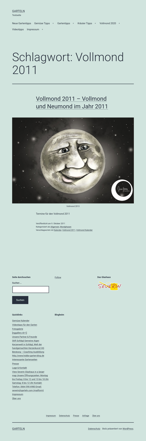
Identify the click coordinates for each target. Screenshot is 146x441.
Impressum (33, 29)
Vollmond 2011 (68, 230)
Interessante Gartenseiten (24, 359)
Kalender (57, 230)
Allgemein (55, 227)
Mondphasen (65, 227)
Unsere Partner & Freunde (30, 347)
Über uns (16, 398)
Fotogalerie (30, 331)
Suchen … (17, 283)
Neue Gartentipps (21, 23)
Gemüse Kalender (20, 320)
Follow (58, 277)
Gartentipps (63, 23)
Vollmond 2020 (108, 23)
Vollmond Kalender (84, 230)
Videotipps (18, 29)
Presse (15, 363)
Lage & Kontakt (30, 379)
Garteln (18, 11)
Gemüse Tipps (42, 23)
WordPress (128, 428)
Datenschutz (94, 428)
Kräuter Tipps (85, 23)
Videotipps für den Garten (24, 324)
